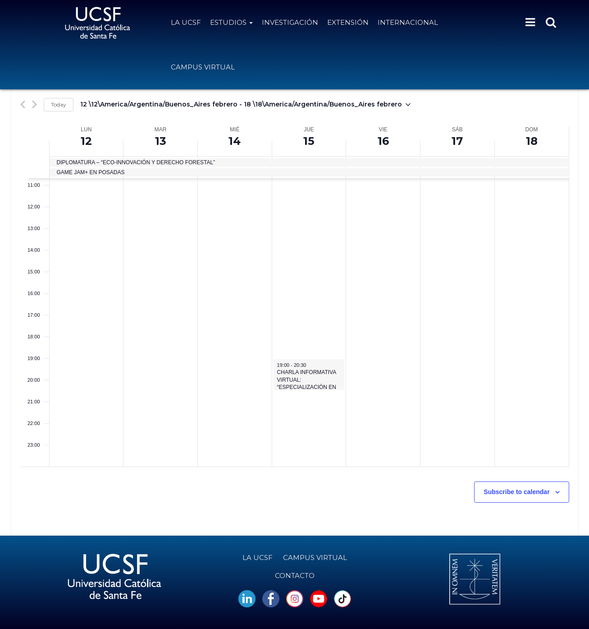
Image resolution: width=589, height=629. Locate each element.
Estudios (231, 22)
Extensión (348, 22)
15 (308, 141)
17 (457, 141)
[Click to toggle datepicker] (245, 104)
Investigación (290, 22)
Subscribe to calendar (516, 491)
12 (86, 141)
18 (532, 141)
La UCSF (186, 22)
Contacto (295, 575)
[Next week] (34, 104)
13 (160, 141)
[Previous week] (22, 104)
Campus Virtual (203, 67)
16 (383, 141)
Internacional (408, 22)
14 (234, 141)
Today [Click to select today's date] (58, 104)
